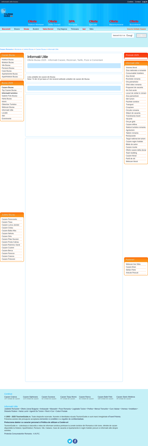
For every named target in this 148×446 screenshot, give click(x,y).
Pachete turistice (132, 102)
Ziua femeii (130, 76)
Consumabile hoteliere (135, 73)
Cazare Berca (7, 251)
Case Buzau (7, 71)
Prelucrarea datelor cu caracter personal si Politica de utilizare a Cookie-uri (36, 422)
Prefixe (90, 409)
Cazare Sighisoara (30, 397)
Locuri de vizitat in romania (136, 93)
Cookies (130, 2)
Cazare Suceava (48, 397)
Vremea (124, 409)
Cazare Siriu (7, 236)
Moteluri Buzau (8, 62)
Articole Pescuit (132, 273)
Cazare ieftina (131, 124)
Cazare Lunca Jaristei (10, 225)
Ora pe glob (130, 122)
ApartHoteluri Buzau (10, 77)
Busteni (36, 29)
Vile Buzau (6, 65)
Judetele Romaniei (11, 409)
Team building (131, 153)
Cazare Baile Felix (105, 397)
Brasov (17, 29)
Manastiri (53, 409)
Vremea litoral (131, 67)
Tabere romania (132, 133)
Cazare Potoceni (8, 259)
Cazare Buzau (8, 87)
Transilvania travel (133, 116)
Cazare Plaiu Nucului (10, 239)
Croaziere (130, 107)
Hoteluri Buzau (8, 60)
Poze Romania (65, 409)
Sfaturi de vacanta (133, 113)
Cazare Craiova (10, 397)
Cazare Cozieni (8, 248)
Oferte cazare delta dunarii (136, 150)
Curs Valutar (115, 409)
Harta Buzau (7, 99)
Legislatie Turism (79, 409)
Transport (129, 104)
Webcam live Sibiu (133, 264)
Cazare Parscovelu (9, 219)
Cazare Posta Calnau (10, 242)
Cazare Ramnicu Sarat (11, 245)
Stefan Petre (131, 270)
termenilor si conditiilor (49, 419)
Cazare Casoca (8, 256)
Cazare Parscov (8, 253)
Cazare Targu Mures (68, 397)
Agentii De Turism (37, 411)
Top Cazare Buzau (9, 90)
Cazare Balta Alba (9, 231)
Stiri (3, 116)
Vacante (129, 119)
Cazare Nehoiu (8, 233)
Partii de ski (130, 159)
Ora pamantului (132, 82)
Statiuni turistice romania (135, 127)
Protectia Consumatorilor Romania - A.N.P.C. (22, 434)
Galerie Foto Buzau (9, 96)
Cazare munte (131, 147)
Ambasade (44, 409)
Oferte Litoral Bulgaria (29, 409)
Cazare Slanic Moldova (125, 397)
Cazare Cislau (7, 228)
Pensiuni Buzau (8, 68)
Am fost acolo (131, 90)
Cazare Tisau (7, 222)
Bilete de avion (132, 144)
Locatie (5, 113)
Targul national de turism (135, 139)
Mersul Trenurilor (101, 409)
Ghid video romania (133, 85)
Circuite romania (132, 110)
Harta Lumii (23, 411)
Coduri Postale (61, 411)
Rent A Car (49, 411)
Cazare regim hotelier (134, 141)
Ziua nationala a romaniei (136, 70)
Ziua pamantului (132, 96)
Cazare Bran (131, 267)
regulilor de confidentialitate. (73, 419)
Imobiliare (133, 409)
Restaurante (131, 136)
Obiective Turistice (9, 104)
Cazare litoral (131, 156)
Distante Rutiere (10, 411)
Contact (138, 2)
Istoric (4, 101)
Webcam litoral (132, 161)
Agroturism (130, 130)
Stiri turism (130, 99)
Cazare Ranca (85, 397)
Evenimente (6, 119)
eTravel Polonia (114, 417)
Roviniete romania (133, 79)
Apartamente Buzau (10, 74)
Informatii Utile (7, 110)
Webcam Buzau (8, 107)
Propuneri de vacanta (134, 87)
